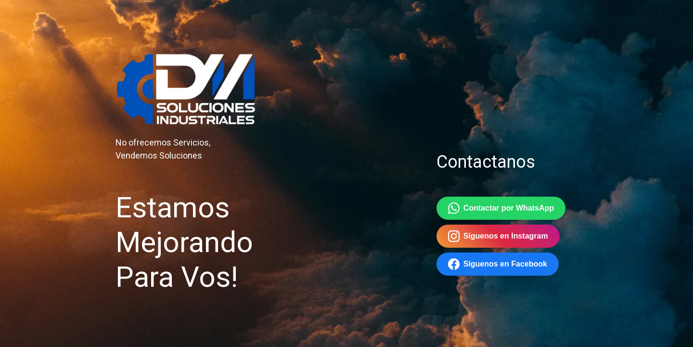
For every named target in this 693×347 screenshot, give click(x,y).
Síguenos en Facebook (497, 264)
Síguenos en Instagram (498, 236)
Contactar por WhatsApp (501, 208)
